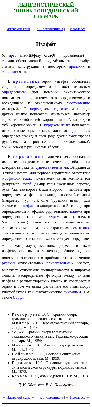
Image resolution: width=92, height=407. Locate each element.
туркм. (54, 217)
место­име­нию (78, 103)
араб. (13, 55)
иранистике (26, 81)
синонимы (72, 292)
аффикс (29, 206)
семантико (80, 228)
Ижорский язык (18, 29)
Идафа (18, 297)
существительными (52, 167)
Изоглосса (77, 29)
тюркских (10, 72)
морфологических (17, 178)
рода (72, 130)
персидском (40, 109)
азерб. (27, 184)
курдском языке (57, 125)
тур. (26, 200)
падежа (76, 211)
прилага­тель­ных (59, 263)
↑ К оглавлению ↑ (50, 29)
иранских (77, 66)
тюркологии (26, 156)
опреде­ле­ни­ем (14, 92)
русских (8, 263)
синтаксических (15, 233)
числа (85, 130)
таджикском (64, 109)
